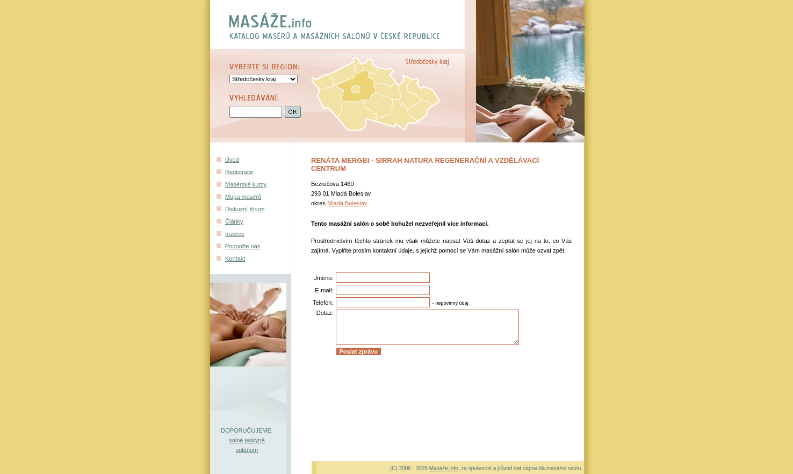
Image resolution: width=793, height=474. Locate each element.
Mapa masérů (243, 196)
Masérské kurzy (245, 184)
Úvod (232, 159)
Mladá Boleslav (347, 203)
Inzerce (234, 234)
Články (234, 221)
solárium (247, 450)
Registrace (239, 172)
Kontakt (235, 258)
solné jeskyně (247, 440)
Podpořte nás (242, 246)
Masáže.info (443, 468)
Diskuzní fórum (244, 209)
